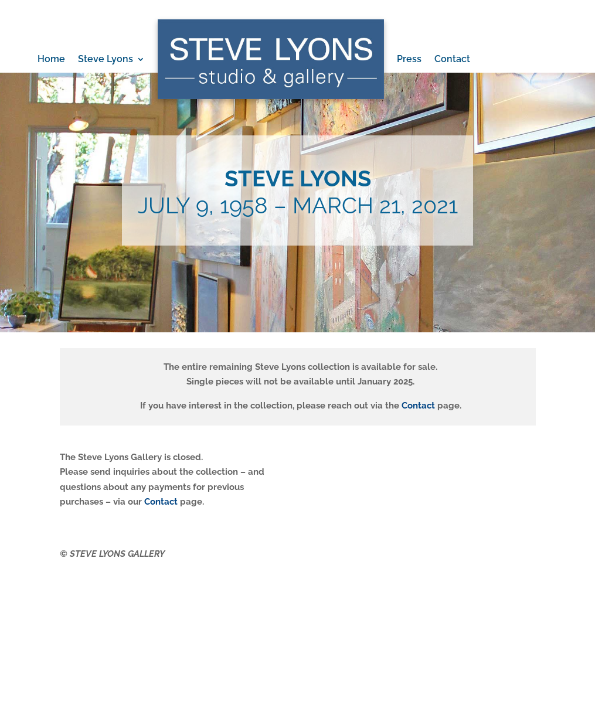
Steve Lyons (105, 58)
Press (409, 58)
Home (51, 58)
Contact (452, 58)
